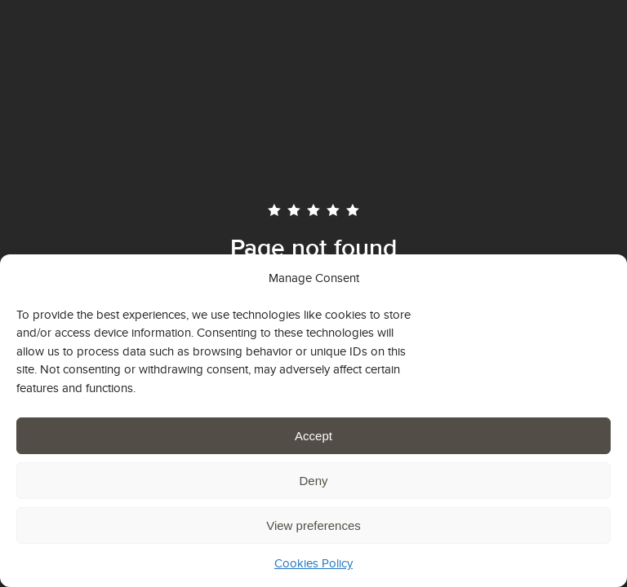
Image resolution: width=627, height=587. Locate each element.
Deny (313, 481)
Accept (313, 436)
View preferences (313, 525)
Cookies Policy (313, 563)
